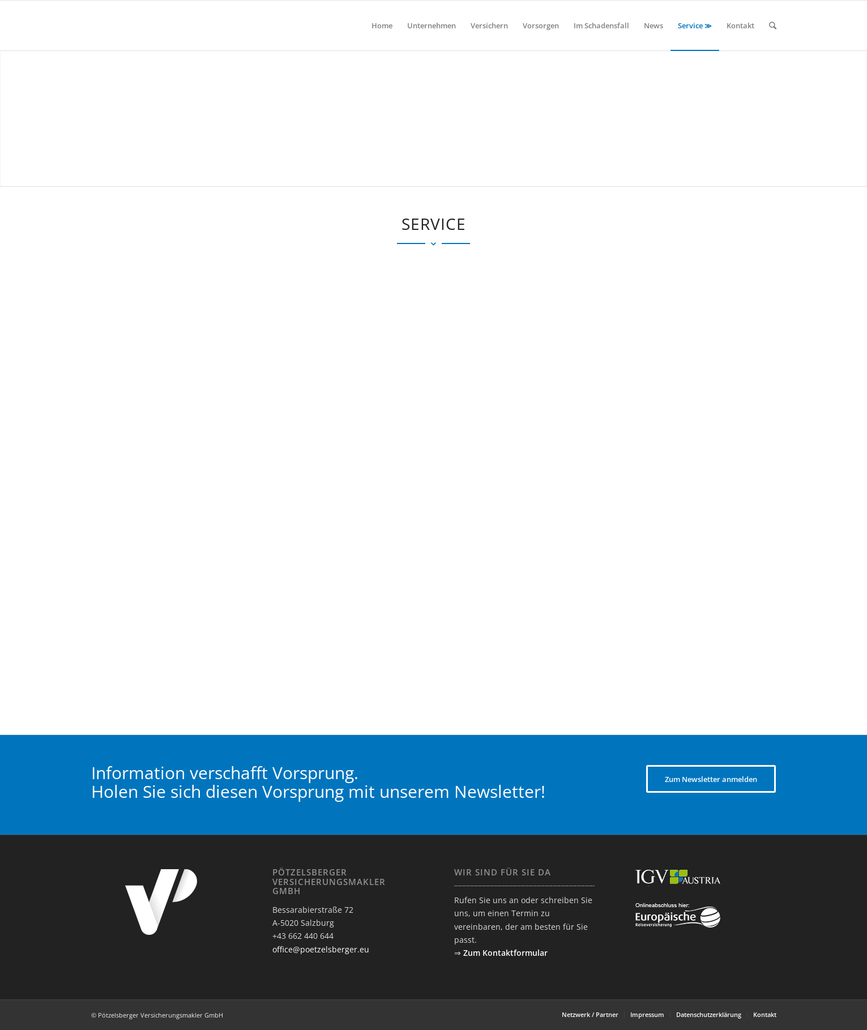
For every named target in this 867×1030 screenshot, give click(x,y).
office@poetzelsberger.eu (320, 949)
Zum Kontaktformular (505, 952)
